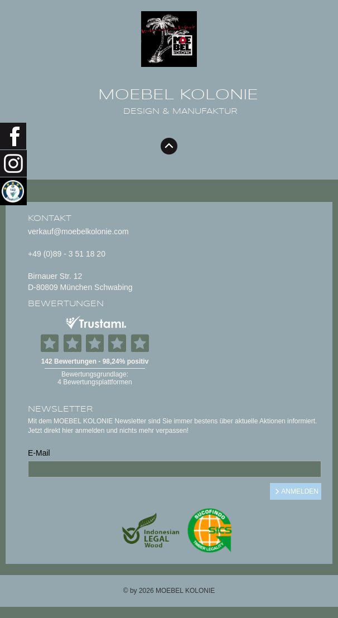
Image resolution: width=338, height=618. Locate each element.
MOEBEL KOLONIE (178, 95)
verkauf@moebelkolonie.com (78, 231)
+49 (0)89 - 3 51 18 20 (66, 253)
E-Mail (39, 452)
